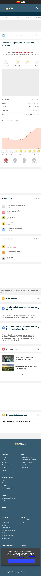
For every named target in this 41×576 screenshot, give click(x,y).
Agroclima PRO (16, 253)
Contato (23, 545)
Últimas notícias (7, 520)
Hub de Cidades (7, 477)
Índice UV (23, 465)
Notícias (5, 517)
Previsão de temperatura (28, 459)
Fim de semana (6, 465)
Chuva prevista (6, 510)
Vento (24, 161)
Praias (4, 470)
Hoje (17, 18)
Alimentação (6, 522)
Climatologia (24, 467)
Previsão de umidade (27, 462)
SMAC (14, 247)
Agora (5, 18)
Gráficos (23, 454)
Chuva (15, 161)
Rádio (22, 522)
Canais (23, 517)
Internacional (6, 538)
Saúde (4, 525)
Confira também (7, 545)
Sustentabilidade (7, 535)
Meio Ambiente (6, 528)
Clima (4, 495)
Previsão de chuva (26, 457)
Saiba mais (34, 35)
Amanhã (29, 18)
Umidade (34, 161)
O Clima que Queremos (9, 530)
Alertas (4, 533)
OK (21, 560)
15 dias (4, 467)
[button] (18, 374)
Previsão (5, 454)
